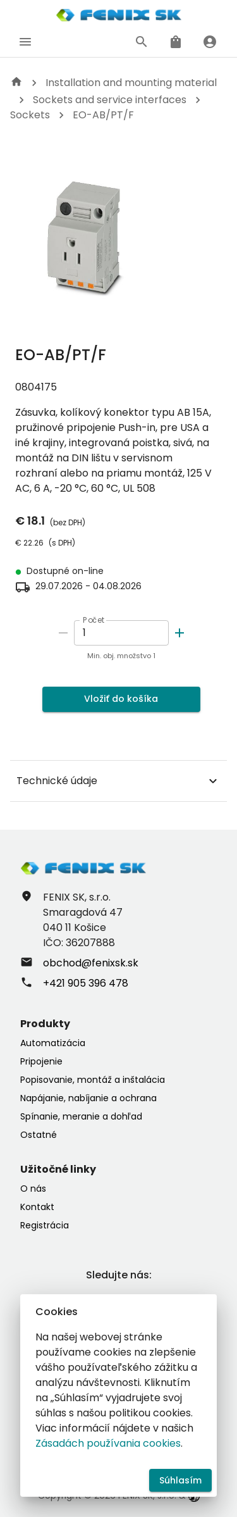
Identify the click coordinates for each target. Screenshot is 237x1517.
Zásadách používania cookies (108, 1443)
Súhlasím (180, 1480)
